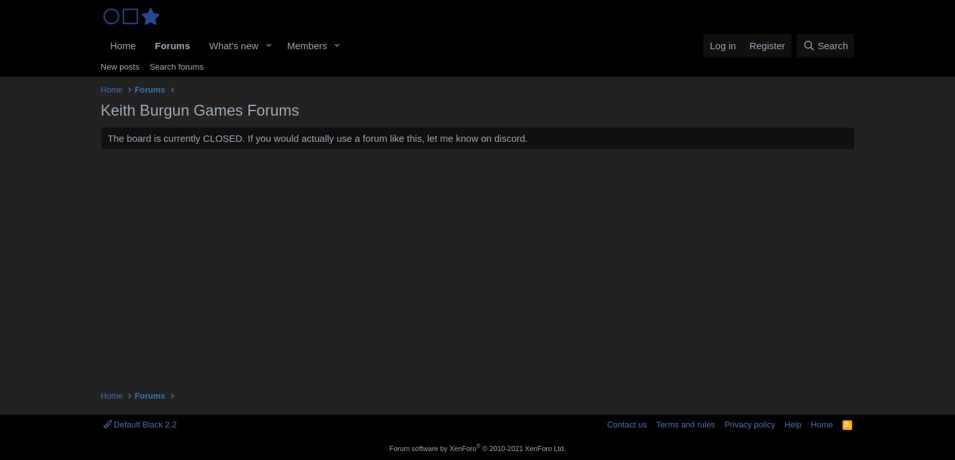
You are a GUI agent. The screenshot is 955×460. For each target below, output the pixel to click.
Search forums (176, 67)
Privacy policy (749, 424)
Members (307, 45)
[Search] (826, 45)
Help (793, 424)
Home (123, 45)
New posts (120, 67)
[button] (268, 45)
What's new (234, 45)
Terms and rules (685, 424)
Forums (172, 45)
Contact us (626, 424)
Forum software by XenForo (478, 448)
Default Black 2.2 (140, 424)
